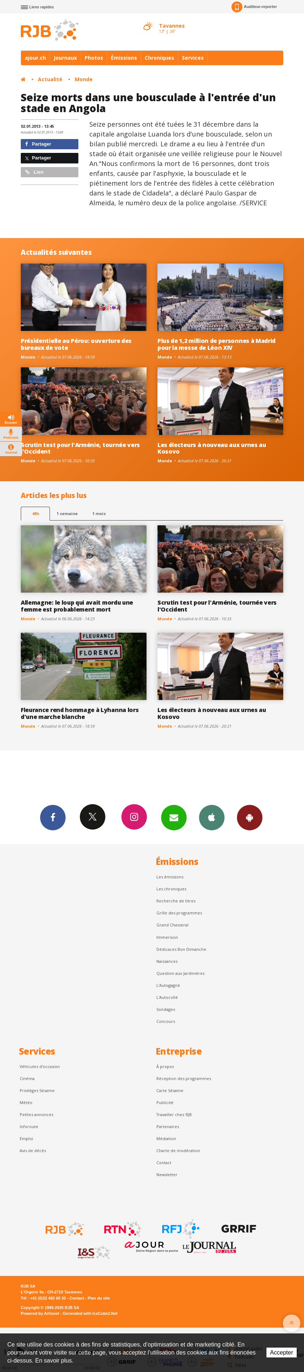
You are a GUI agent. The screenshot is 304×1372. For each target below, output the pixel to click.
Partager (38, 144)
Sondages (165, 1009)
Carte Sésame (169, 1090)
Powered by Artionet (40, 1313)
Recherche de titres (175, 900)
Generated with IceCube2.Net (90, 1313)
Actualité (50, 79)
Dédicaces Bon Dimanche (181, 949)
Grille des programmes (179, 912)
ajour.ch (35, 57)
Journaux (65, 57)
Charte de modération (178, 1150)
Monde (84, 79)
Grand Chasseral (172, 924)
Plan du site (98, 1298)
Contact (163, 1162)
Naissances (167, 961)
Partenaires (167, 1126)
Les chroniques (171, 888)
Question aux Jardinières (180, 973)
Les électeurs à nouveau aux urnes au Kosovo (211, 448)
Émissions (124, 57)
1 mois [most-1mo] (99, 513)
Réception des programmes (183, 1078)
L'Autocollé (167, 997)
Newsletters (174, 817)
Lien (34, 172)
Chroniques (159, 57)
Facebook (53, 817)
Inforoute (29, 1126)
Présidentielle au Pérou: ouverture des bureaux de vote (76, 344)
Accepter (281, 1352)
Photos (94, 57)
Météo (26, 1102)
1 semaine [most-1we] (67, 513)
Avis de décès (33, 1150)
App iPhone (212, 817)
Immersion (167, 937)
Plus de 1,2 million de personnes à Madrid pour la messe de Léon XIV (216, 344)
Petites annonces (36, 1114)
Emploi (26, 1138)
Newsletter (167, 1174)
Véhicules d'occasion (40, 1066)
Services (193, 57)
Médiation (166, 1138)
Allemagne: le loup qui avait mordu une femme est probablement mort (77, 605)
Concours (165, 1021)
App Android (249, 817)
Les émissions (169, 876)
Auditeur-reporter (254, 6)
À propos (165, 1066)
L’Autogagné (168, 985)
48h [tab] (35, 513)
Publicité (165, 1102)
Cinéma (27, 1078)
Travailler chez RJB (174, 1114)
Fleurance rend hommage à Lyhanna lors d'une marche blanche (80, 713)
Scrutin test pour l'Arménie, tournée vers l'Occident (80, 448)
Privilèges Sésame (37, 1090)
